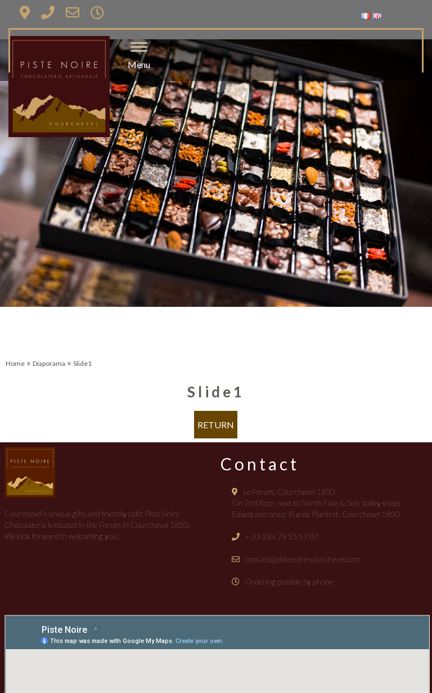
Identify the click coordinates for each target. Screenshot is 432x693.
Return (215, 424)
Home (15, 363)
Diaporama (49, 363)
